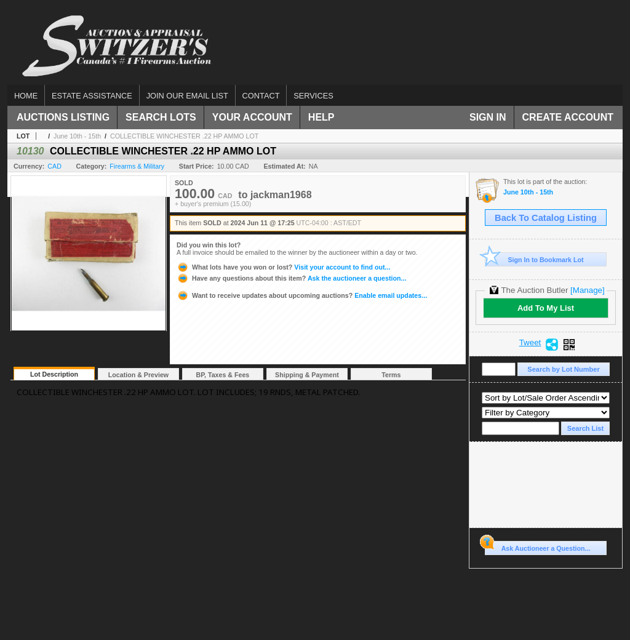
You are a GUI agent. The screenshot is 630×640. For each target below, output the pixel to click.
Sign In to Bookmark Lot (534, 259)
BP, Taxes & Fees (223, 374)
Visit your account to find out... (283, 267)
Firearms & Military (137, 166)
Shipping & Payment (307, 374)
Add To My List (545, 308)
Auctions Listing (63, 117)
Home (26, 95)
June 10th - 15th (77, 136)
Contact (261, 95)
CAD (54, 166)
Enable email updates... (302, 295)
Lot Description (54, 374)
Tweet (530, 342)
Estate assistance (92, 95)
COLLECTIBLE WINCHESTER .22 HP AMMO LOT (184, 136)
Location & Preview (138, 374)
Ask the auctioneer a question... (291, 278)
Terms (391, 374)
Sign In (487, 117)
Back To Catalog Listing (546, 218)
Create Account (567, 117)
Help (321, 117)
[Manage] (587, 290)
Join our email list (187, 95)
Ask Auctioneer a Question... (537, 546)
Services (313, 95)
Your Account (252, 117)
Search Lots (161, 117)
